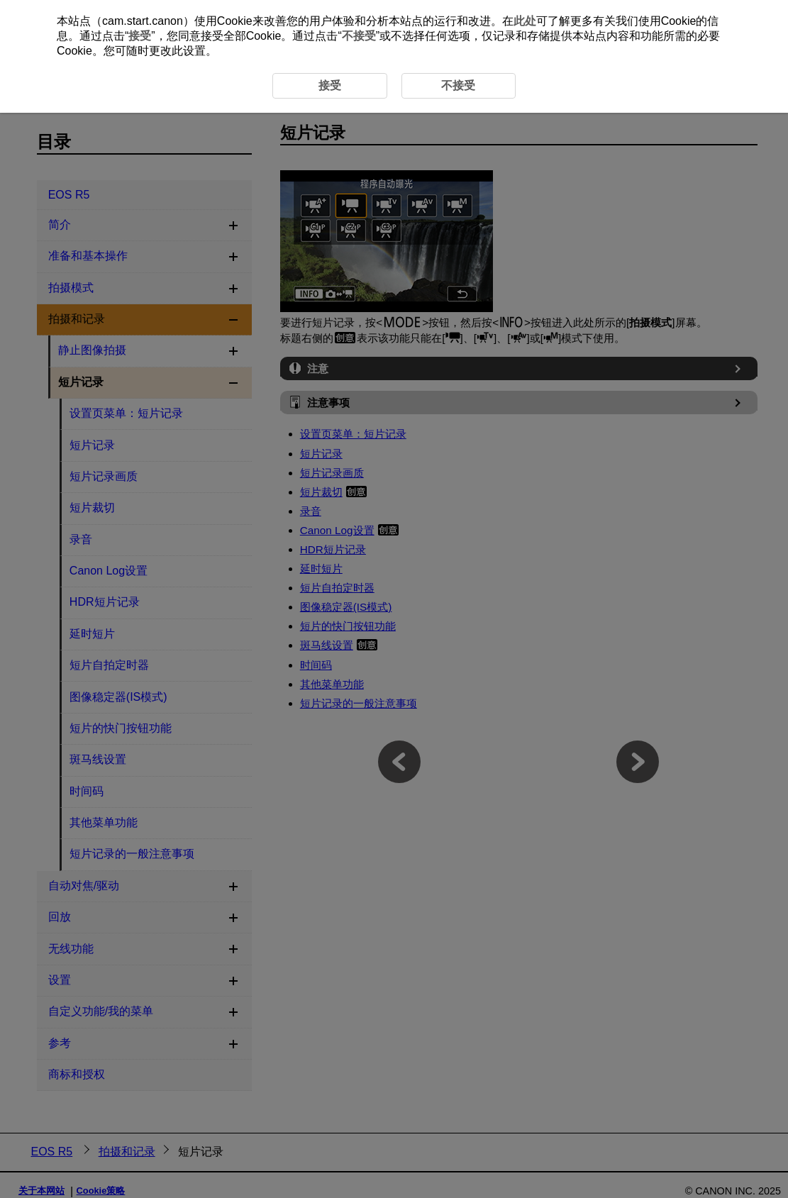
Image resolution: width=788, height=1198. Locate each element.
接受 (139, 36)
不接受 (359, 36)
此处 (525, 21)
